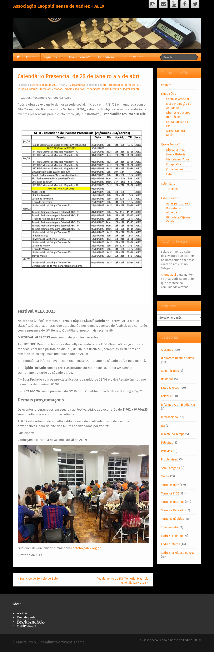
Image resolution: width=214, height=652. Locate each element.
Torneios (172, 189)
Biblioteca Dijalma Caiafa (177, 358)
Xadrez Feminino (111, 89)
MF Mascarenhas (75, 84)
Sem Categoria (170, 468)
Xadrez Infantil (131, 89)
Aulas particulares (178, 203)
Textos (165, 476)
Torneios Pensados (51, 89)
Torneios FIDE (133, 84)
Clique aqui (168, 274)
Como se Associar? (178, 99)
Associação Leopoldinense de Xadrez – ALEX (59, 6)
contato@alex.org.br (86, 548)
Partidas (166, 451)
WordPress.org (26, 626)
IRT (104, 84)
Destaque (167, 379)
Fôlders (166, 396)
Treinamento (92, 89)
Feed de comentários (31, 621)
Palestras (167, 442)
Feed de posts (26, 617)
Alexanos (167, 350)
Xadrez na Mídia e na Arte (178, 553)
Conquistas (173, 164)
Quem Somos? (80, 57)
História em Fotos (177, 159)
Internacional (170, 417)
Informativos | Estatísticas (178, 404)
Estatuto (171, 174)
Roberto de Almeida (173, 210)
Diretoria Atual (175, 149)
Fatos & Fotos (170, 388)
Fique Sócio (53, 57)
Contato (31, 57)
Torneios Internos (28, 89)
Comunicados (170, 371)
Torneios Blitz (115, 84)
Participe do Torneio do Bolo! (39, 578)
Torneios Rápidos (73, 89)
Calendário (107, 57)
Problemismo (170, 459)
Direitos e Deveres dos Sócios (178, 115)
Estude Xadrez (133, 57)
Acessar (22, 613)
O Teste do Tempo (173, 434)
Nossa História (175, 154)
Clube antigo (174, 169)
